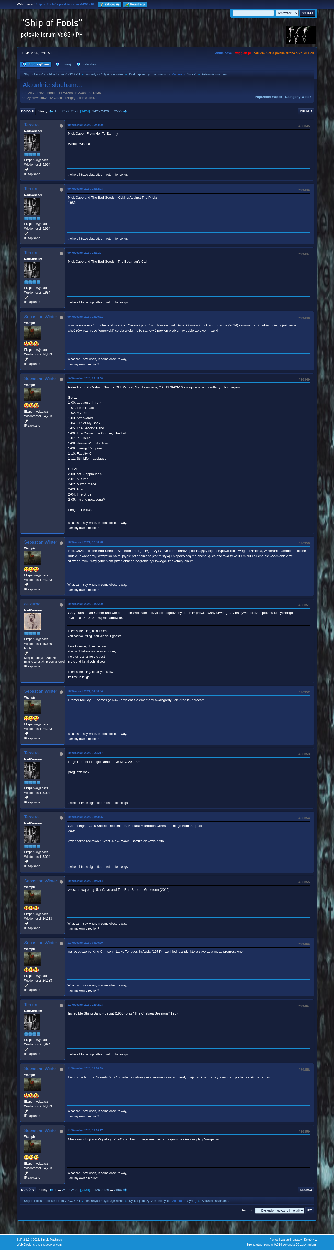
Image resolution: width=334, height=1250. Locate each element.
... (60, 111)
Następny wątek (298, 97)
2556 (118, 111)
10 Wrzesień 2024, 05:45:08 (85, 378)
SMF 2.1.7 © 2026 (28, 1239)
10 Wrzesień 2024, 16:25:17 (85, 752)
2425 (96, 111)
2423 (74, 111)
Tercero (31, 124)
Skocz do (247, 1210)
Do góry (27, 1189)
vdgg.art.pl (243, 53)
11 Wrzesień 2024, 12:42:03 (85, 1004)
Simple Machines (51, 1239)
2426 (105, 111)
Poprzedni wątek (268, 97)
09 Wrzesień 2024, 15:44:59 (85, 124)
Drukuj (306, 111)
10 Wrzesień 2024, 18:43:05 (85, 816)
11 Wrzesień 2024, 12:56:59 (85, 1068)
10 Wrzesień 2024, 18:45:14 (85, 880)
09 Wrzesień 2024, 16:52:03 (85, 188)
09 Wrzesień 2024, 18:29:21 (85, 316)
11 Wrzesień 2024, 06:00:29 (85, 942)
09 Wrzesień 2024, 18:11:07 (85, 252)
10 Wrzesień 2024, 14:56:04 (85, 691)
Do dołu (27, 111)
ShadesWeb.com (51, 1244)
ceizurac (32, 604)
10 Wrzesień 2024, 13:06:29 (85, 603)
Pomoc (274, 1239)
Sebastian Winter (40, 316)
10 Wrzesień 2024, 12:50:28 (85, 542)
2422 (66, 111)
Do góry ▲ (310, 1239)
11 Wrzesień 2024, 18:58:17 (85, 1130)
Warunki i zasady (291, 1239)
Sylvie (191, 74)
